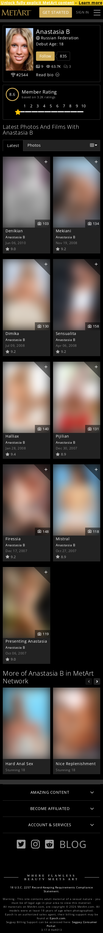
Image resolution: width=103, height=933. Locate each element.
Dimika (12, 333)
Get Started (56, 12)
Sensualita (66, 333)
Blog (72, 844)
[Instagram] (35, 844)
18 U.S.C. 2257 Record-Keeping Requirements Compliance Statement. (51, 889)
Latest (13, 145)
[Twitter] (21, 844)
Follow (45, 56)
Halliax (12, 436)
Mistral (63, 538)
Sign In (82, 12)
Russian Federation (57, 37)
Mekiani (63, 230)
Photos (34, 145)
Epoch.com (57, 918)
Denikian (14, 230)
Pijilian (62, 436)
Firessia (13, 538)
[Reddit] (49, 844)
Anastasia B (15, 237)
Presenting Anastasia (26, 641)
